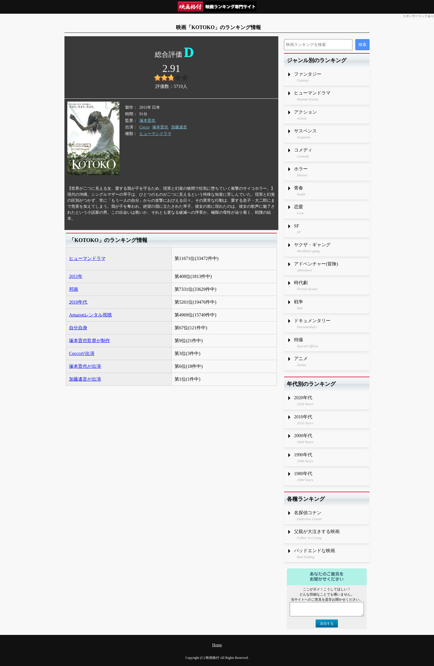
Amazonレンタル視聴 (90, 314)
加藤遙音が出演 (85, 379)
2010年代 (78, 302)
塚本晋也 (147, 120)
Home (217, 645)
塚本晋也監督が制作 (89, 340)
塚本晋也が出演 (85, 366)
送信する (327, 623)
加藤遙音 (179, 127)
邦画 (73, 289)
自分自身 (78, 327)
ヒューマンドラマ (155, 134)
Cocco (144, 127)
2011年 (75, 276)
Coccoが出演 (81, 353)
